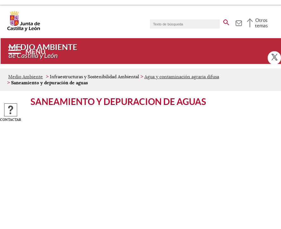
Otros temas (261, 22)
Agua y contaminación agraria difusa (181, 77)
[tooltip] (239, 22)
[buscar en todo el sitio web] (226, 21)
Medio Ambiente (25, 77)
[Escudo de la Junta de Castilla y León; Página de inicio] (23, 30)
